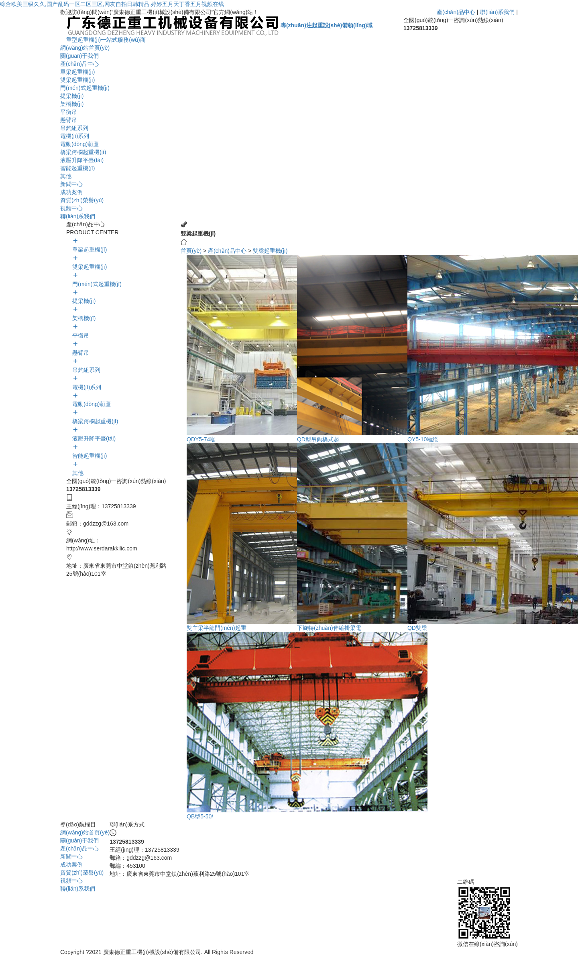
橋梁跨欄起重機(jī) (83, 152)
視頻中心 (71, 208)
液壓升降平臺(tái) (82, 160)
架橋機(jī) (71, 104)
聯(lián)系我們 (497, 12)
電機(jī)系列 (74, 136)
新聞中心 (71, 184)
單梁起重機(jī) (77, 72)
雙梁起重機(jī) (77, 80)
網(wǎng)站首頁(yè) (85, 48)
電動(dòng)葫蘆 (79, 144)
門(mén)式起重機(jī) (85, 88)
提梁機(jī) (71, 96)
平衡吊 (68, 112)
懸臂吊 (68, 120)
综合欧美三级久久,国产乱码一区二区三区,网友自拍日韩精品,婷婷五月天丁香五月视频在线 (112, 4)
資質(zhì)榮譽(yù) (82, 200)
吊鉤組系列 (74, 128)
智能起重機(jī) (77, 168)
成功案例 (71, 192)
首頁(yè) (191, 251)
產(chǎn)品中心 (456, 12)
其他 (65, 176)
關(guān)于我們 (79, 56)
